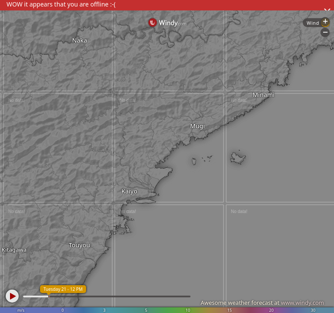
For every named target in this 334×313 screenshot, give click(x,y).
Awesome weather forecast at (262, 302)
